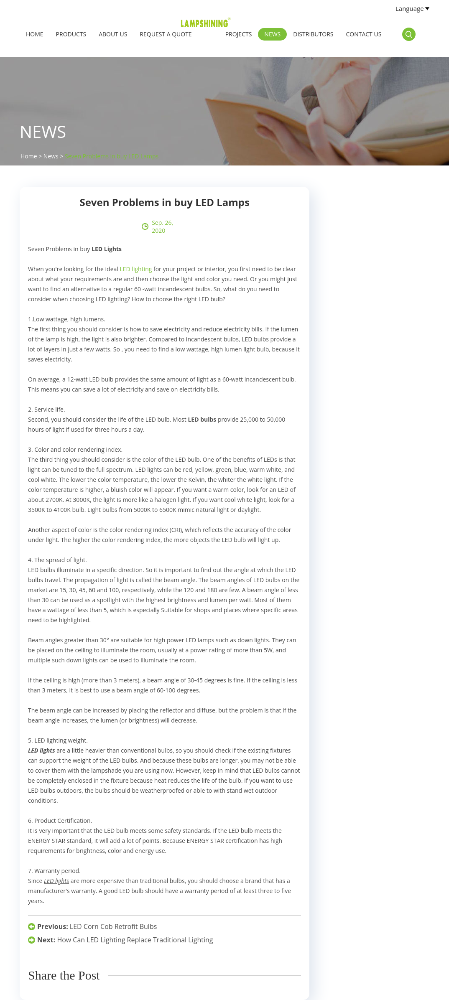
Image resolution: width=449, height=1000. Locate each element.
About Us (113, 34)
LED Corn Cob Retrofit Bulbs (113, 926)
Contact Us (363, 34)
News (272, 34)
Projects (238, 34)
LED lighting (136, 269)
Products (71, 34)
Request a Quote (165, 34)
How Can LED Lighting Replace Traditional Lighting (135, 939)
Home (34, 34)
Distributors (313, 34)
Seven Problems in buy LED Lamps (111, 156)
